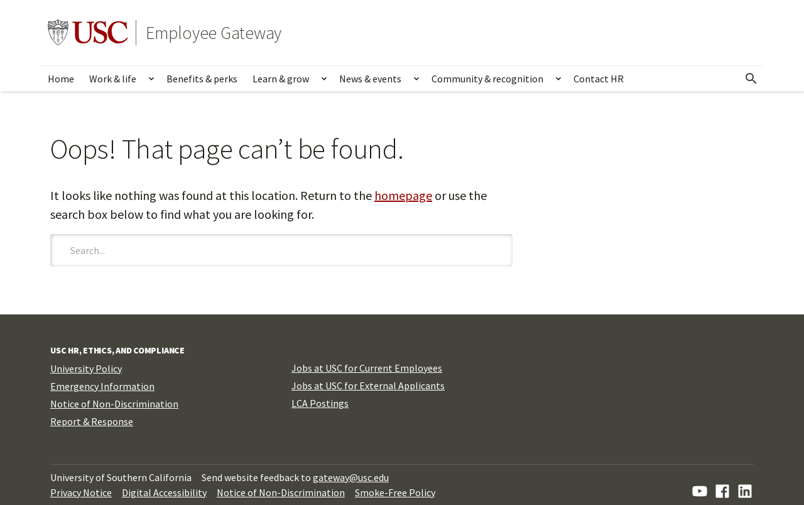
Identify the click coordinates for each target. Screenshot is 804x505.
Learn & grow (281, 78)
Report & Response (91, 421)
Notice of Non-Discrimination (114, 403)
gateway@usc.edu (351, 477)
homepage (403, 195)
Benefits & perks (201, 78)
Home (61, 78)
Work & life (112, 78)
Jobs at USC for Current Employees (366, 368)
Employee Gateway (213, 32)
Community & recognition (487, 78)
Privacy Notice (81, 492)
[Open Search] (751, 78)
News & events (370, 78)
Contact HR (598, 78)
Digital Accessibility (164, 492)
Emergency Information (102, 386)
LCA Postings (320, 403)
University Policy (86, 368)
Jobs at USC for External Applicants (368, 385)
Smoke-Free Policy (395, 492)
